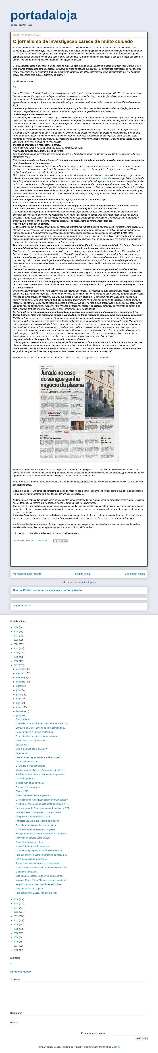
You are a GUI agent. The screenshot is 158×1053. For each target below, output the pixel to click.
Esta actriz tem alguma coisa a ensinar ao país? (39, 757)
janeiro (19, 715)
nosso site (106, 178)
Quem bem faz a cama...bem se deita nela (36, 825)
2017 (16, 665)
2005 (16, 941)
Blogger (115, 1047)
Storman (88, 1047)
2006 (16, 937)
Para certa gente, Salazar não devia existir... (37, 893)
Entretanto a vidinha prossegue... (31, 859)
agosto (19, 686)
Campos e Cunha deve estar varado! (33, 816)
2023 (16, 640)
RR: (15, 87)
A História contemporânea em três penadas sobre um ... (42, 723)
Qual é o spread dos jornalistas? (31, 749)
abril (18, 703)
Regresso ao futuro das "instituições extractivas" (39, 884)
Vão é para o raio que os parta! (31, 740)
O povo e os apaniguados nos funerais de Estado (39, 850)
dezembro (21, 669)
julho (18, 690)
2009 (16, 929)
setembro (21, 681)
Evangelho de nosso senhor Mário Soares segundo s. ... (43, 833)
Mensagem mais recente (27, 573)
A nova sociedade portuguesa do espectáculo (37, 863)
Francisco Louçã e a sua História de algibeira (37, 821)
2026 (16, 627)
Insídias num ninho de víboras (30, 783)
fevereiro (20, 711)
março (19, 707)
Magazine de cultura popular (29, 888)
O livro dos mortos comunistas (30, 766)
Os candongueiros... (25, 778)
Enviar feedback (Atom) (85, 582)
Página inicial (83, 573)
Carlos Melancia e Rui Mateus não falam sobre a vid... (42, 867)
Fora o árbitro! (22, 719)
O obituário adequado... (27, 871)
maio (18, 698)
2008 (16, 933)
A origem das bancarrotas (28, 787)
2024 (16, 635)
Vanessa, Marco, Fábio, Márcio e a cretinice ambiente (41, 880)
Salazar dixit (21, 744)
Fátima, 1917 (22, 791)
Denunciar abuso (20, 971)
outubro (20, 677)
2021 (16, 648)
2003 (16, 950)
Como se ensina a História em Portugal (34, 732)
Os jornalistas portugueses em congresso (36, 829)
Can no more (22, 753)
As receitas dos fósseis (27, 761)
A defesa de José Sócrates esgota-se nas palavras (40, 774)
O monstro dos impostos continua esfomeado (37, 736)
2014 (16, 907)
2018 (16, 661)
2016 (16, 899)
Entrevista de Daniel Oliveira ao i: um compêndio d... (41, 728)
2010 (16, 924)
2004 (16, 946)
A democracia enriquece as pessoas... (34, 795)
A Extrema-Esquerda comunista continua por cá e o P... (42, 804)
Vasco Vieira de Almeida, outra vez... (33, 846)
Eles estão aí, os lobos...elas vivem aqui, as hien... (40, 876)
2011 (16, 920)
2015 (16, 903)
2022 (16, 644)
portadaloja (43, 15)
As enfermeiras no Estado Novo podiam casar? (38, 812)
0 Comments (42, 540)
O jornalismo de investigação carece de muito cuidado (42, 800)
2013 (16, 912)
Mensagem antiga (135, 573)
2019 (16, 657)
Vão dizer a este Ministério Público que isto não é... (40, 770)
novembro (21, 673)
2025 (16, 631)
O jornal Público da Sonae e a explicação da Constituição (47, 590)
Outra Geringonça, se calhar (29, 842)
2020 (16, 652)
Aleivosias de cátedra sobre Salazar (33, 838)
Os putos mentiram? (22, 605)
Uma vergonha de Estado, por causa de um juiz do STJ (42, 808)
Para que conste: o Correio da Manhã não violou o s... (41, 855)
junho (19, 694)
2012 (16, 916)
